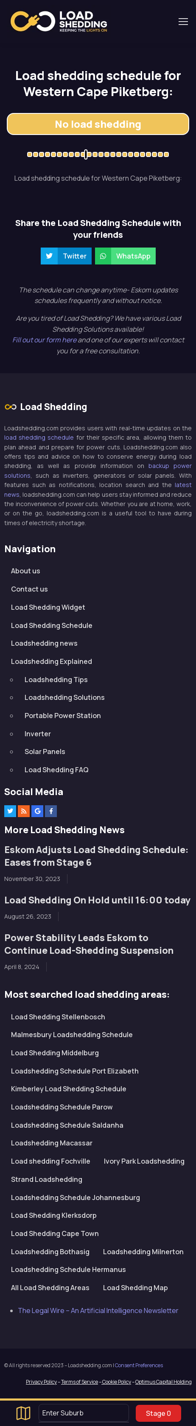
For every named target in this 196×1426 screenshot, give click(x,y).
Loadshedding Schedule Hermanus (68, 1269)
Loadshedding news (44, 643)
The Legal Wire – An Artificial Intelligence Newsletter (98, 1310)
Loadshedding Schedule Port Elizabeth (75, 1071)
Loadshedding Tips (56, 679)
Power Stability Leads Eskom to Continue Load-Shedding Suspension (89, 944)
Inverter (38, 733)
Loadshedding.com (59, 21)
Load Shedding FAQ (57, 769)
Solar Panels (45, 751)
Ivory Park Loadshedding (144, 1161)
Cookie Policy (116, 1381)
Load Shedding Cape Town (55, 1233)
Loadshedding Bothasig (50, 1251)
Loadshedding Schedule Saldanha (67, 1125)
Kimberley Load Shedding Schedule (68, 1088)
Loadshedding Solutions (65, 697)
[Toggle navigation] (182, 21)
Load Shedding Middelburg (55, 1052)
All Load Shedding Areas (50, 1287)
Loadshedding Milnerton (143, 1251)
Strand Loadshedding (46, 1179)
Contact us (29, 589)
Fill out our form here (45, 339)
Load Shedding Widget (48, 607)
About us (25, 570)
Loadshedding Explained (51, 661)
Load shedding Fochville (50, 1161)
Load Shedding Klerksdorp (54, 1215)
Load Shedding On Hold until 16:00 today (97, 900)
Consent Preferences (139, 1365)
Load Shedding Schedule (51, 625)
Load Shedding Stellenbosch (58, 1016)
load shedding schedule (39, 437)
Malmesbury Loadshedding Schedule (72, 1034)
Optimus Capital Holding (163, 1381)
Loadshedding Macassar (51, 1143)
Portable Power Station (63, 715)
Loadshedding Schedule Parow (62, 1107)
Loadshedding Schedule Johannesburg (75, 1197)
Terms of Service (79, 1381)
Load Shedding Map (135, 1287)
